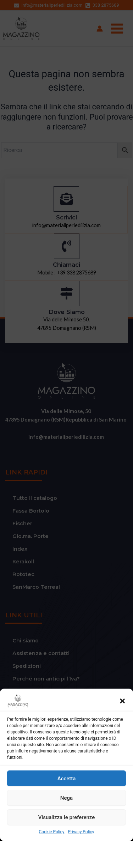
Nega (66, 798)
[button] (122, 700)
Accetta (66, 778)
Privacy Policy (81, 831)
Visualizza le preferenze (66, 817)
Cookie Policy (52, 831)
